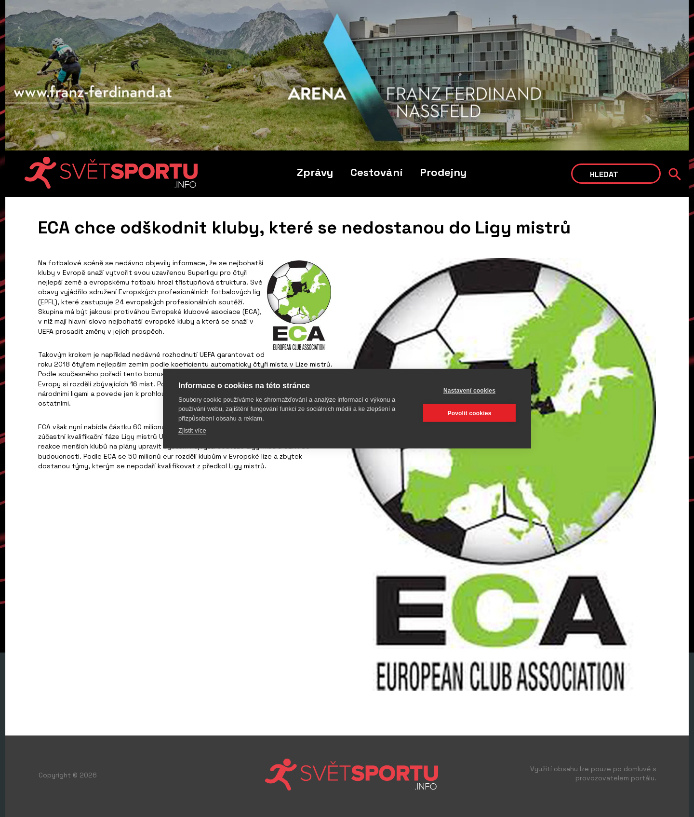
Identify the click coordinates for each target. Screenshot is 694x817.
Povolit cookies (469, 412)
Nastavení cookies (469, 390)
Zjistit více (192, 430)
